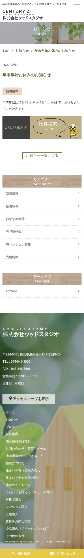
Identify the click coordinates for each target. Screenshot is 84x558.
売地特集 (12, 261)
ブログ (10, 427)
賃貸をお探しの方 (18, 521)
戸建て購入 (13, 499)
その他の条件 (15, 536)
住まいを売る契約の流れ (23, 477)
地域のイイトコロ (18, 485)
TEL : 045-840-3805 (16, 361)
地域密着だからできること (24, 455)
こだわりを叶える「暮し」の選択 (29, 492)
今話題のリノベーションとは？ (28, 528)
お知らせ (12, 419)
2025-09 (11, 294)
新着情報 (12, 197)
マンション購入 (17, 506)
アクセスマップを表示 (31, 399)
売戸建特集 (14, 235)
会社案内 (12, 434)
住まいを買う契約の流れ (23, 470)
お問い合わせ (66, 553)
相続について (15, 463)
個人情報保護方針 (18, 441)
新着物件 (12, 210)
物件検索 (24, 553)
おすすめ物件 (15, 222)
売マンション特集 (18, 248)
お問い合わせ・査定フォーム (26, 448)
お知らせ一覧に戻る (42, 156)
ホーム (10, 412)
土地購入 (12, 514)
